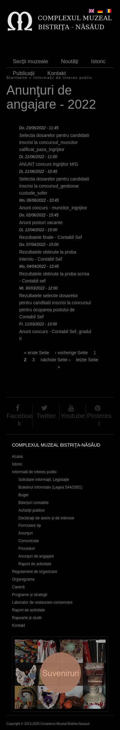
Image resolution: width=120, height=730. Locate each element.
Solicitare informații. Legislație (44, 479)
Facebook (19, 419)
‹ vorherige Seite (71, 352)
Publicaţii (24, 73)
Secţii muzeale (30, 61)
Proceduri (27, 548)
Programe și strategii (29, 594)
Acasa (17, 456)
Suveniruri (60, 674)
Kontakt (56, 73)
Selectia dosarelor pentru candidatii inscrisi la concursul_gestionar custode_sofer (54, 186)
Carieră (18, 587)
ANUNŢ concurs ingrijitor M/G (48, 164)
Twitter (46, 415)
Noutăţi (69, 61)
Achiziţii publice (32, 510)
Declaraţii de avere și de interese (47, 518)
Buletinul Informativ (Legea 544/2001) (51, 487)
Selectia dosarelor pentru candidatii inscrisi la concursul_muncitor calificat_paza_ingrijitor (54, 142)
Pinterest (99, 419)
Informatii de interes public (34, 472)
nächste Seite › (55, 359)
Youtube (72, 415)
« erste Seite (36, 352)
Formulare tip (30, 525)
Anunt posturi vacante (40, 222)
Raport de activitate (35, 564)
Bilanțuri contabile (34, 502)
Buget (23, 495)
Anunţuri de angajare (36, 556)
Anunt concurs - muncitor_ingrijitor (53, 207)
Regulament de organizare (34, 571)
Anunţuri (26, 533)
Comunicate (29, 541)
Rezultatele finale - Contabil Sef (50, 237)
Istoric (98, 61)
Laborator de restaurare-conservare (42, 602)
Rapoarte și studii (27, 618)
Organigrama (23, 579)
